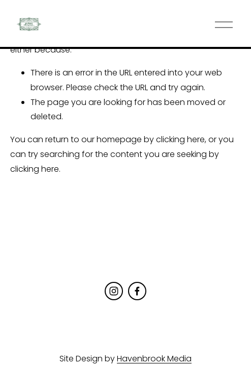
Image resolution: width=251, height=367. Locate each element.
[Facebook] (137, 291)
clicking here (180, 139)
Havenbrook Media (154, 358)
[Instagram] (114, 291)
